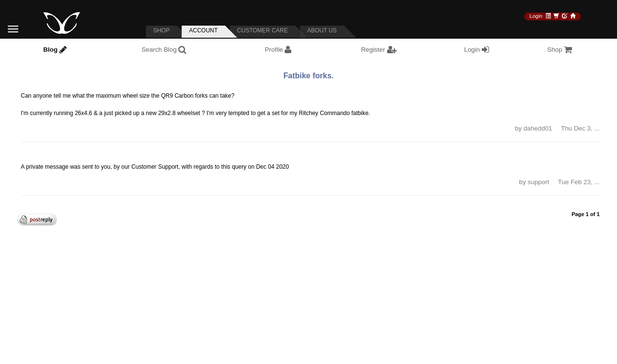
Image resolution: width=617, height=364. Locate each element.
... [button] (597, 128)
